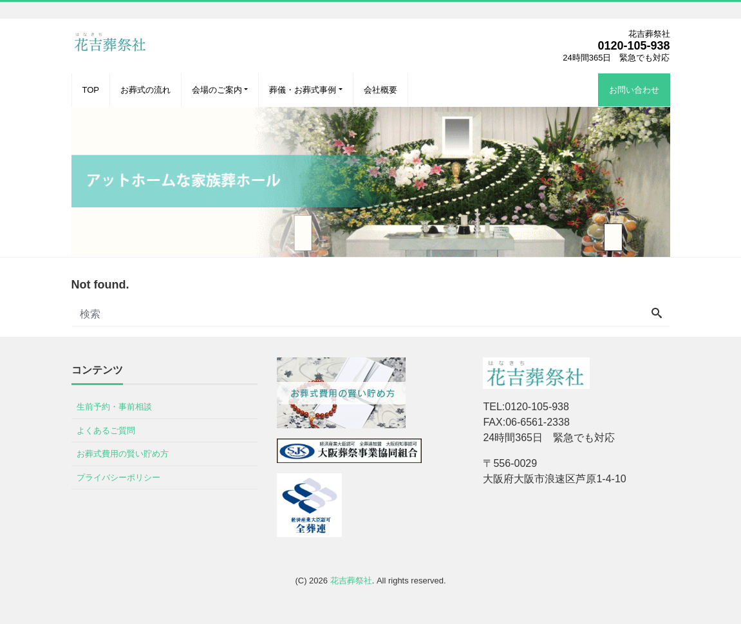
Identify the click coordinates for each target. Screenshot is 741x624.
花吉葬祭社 (351, 580)
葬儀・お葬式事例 (302, 90)
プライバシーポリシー (118, 477)
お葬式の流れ (145, 90)
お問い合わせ (634, 90)
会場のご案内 (217, 90)
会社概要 (380, 90)
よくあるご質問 (106, 430)
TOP (91, 90)
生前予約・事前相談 (114, 406)
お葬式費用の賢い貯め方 (123, 454)
